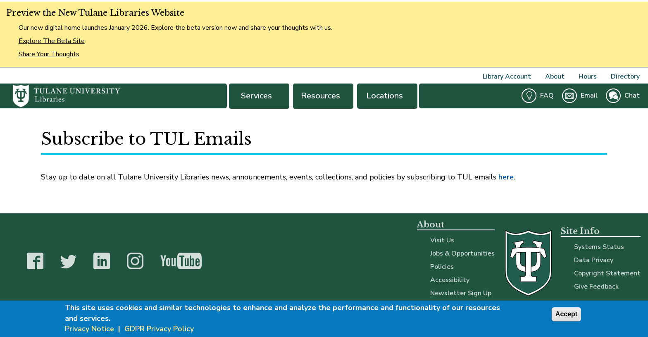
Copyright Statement (607, 273)
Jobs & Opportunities (462, 253)
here (506, 177)
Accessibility (449, 279)
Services (259, 95)
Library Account (507, 76)
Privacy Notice (89, 329)
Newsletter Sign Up (460, 293)
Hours (588, 76)
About (555, 76)
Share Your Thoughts (49, 54)
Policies (442, 266)
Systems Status (599, 246)
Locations (387, 95)
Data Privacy (593, 260)
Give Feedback (596, 286)
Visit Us (442, 240)
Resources (323, 95)
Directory (625, 76)
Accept (566, 314)
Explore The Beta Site (52, 40)
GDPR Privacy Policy (159, 329)
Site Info (580, 231)
